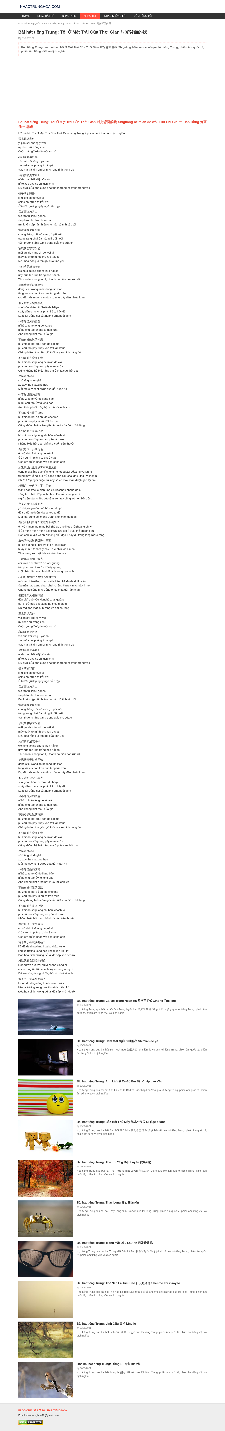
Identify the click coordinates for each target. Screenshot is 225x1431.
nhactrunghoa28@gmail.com (42, 1415)
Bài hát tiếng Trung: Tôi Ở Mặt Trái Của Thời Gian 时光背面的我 (77, 23)
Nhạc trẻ (90, 15)
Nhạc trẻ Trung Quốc (29, 23)
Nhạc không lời (115, 15)
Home (26, 15)
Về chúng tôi (143, 15)
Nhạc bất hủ (46, 15)
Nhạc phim (69, 15)
